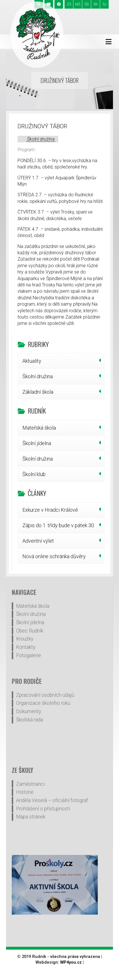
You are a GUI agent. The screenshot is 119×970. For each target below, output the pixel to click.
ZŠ (69, 4)
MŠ (77, 4)
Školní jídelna (36, 443)
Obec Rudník (29, 631)
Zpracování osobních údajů (45, 695)
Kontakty (25, 647)
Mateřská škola (39, 428)
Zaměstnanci (30, 784)
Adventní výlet (38, 541)
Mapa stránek (30, 817)
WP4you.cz (71, 962)
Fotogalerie (28, 655)
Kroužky (24, 639)
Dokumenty (28, 711)
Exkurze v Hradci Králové (50, 510)
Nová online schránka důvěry (54, 556)
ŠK (95, 4)
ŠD (87, 4)
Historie (25, 792)
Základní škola (37, 392)
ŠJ (104, 4)
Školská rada (29, 720)
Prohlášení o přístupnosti (43, 809)
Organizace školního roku (43, 703)
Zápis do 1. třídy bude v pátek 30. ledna (58, 527)
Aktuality (31, 361)
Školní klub (34, 474)
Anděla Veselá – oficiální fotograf (52, 800)
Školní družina (40, 139)
